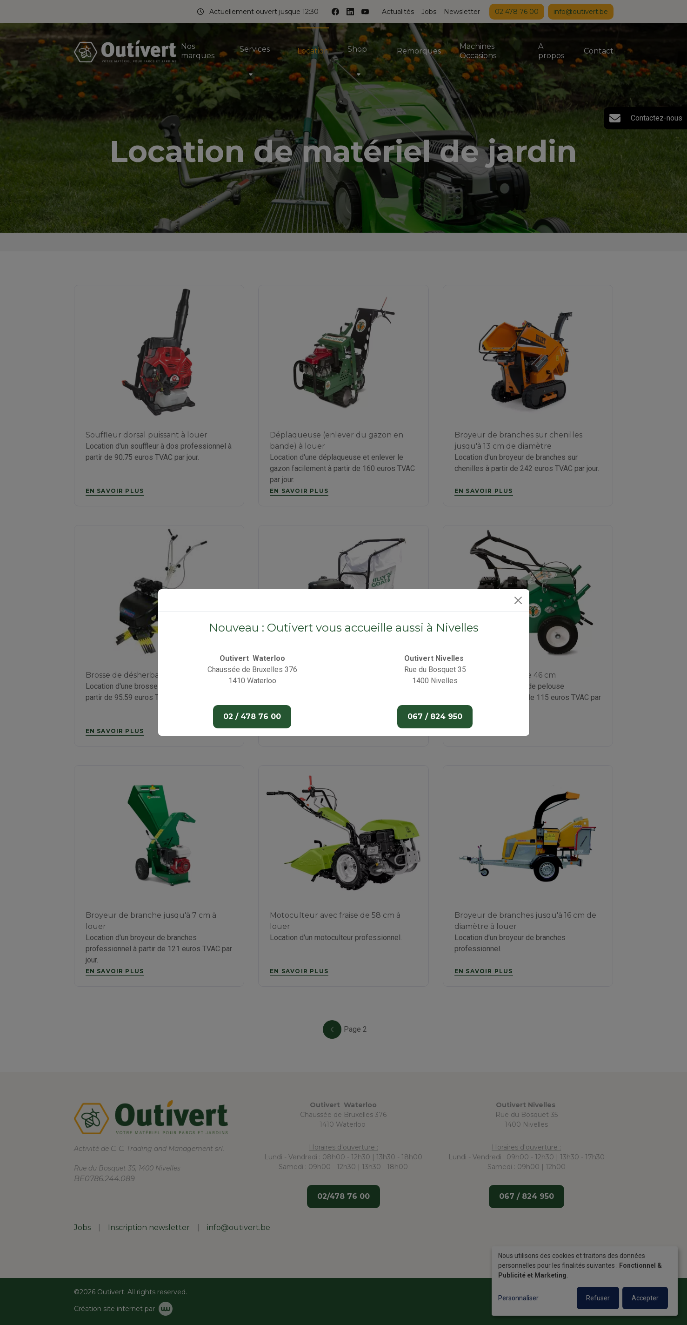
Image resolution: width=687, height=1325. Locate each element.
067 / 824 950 (434, 716)
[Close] (518, 600)
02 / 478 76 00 (252, 716)
